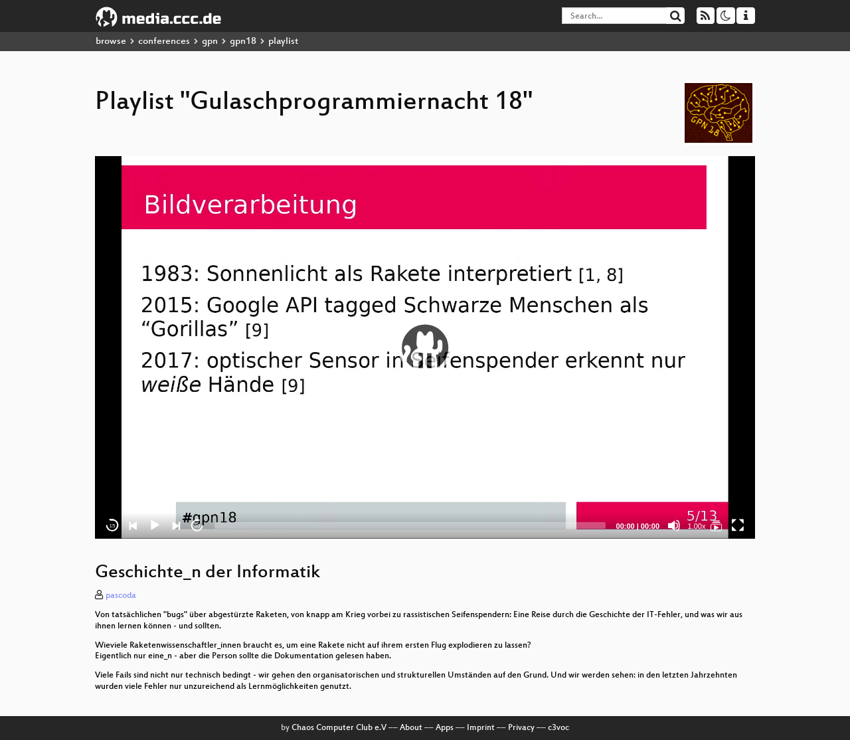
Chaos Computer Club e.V (339, 728)
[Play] (154, 525)
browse (111, 41)
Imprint (481, 728)
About (411, 728)
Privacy (521, 728)
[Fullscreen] (737, 525)
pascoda (121, 596)
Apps (445, 728)
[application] (425, 347)
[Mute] (674, 525)
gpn (210, 41)
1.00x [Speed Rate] (697, 526)
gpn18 (243, 41)
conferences (164, 41)
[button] (425, 347)
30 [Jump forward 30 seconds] (198, 526)
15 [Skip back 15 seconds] (113, 526)
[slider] (410, 525)
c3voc (558, 728)
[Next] (176, 525)
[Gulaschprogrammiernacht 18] (716, 525)
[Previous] (133, 525)
